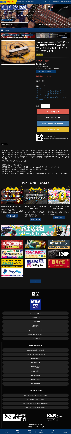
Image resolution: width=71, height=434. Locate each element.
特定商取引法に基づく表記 (35, 334)
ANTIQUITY (40, 99)
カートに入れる (53, 112)
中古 (29, 431)
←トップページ (35, 281)
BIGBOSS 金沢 (35, 367)
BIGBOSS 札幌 (35, 358)
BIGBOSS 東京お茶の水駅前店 (35, 350)
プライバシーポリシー (35, 330)
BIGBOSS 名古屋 (35, 371)
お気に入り (59, 24)
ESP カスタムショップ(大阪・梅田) (36, 407)
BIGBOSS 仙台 (35, 362)
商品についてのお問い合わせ (52, 124)
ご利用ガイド (41, 24)
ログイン (67, 24)
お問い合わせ (35, 338)
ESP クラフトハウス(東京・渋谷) (35, 399)
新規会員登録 (50, 24)
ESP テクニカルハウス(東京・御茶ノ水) (35, 395)
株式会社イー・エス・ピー (35, 427)
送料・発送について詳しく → (46, 71)
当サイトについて (35, 313)
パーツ (38, 89)
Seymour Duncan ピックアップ (54, 91)
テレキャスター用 (43, 95)
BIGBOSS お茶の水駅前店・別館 (35, 354)
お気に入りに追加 (53, 118)
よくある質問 (35, 321)
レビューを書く (53, 130)
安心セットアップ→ (7, 20)
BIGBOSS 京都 (35, 375)
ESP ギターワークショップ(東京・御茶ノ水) (35, 403)
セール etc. (41, 431)
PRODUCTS (5, 30)
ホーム (6, 431)
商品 (18, 431)
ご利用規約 (35, 326)
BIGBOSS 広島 (35, 379)
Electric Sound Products (35, 424)
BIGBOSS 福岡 (35, 383)
